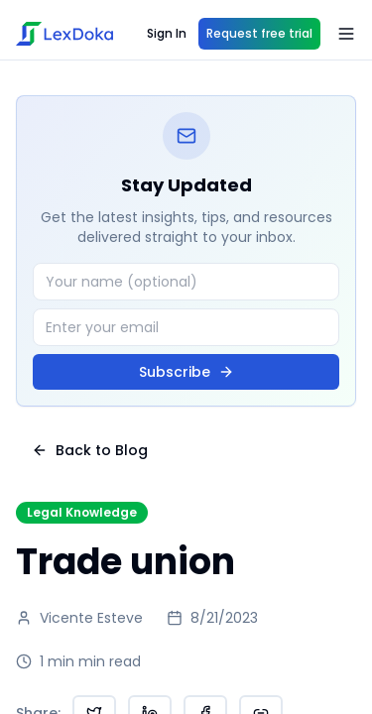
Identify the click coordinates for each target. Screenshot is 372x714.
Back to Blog (90, 450)
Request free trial (259, 33)
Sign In (166, 33)
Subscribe (186, 372)
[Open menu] (346, 34)
